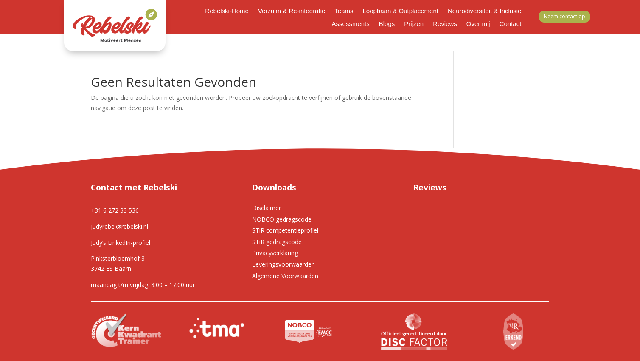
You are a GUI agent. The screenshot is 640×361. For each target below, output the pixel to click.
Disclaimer (266, 208)
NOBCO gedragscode (282, 219)
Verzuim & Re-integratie (291, 11)
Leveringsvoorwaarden (283, 264)
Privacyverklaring (275, 253)
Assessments (351, 24)
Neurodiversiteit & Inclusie (484, 11)
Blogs (387, 24)
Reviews (445, 24)
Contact (511, 24)
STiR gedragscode (277, 242)
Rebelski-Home (227, 11)
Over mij (478, 24)
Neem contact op (564, 16)
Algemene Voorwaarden (285, 276)
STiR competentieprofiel (285, 230)
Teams (343, 11)
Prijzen (414, 24)
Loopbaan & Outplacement (400, 11)
